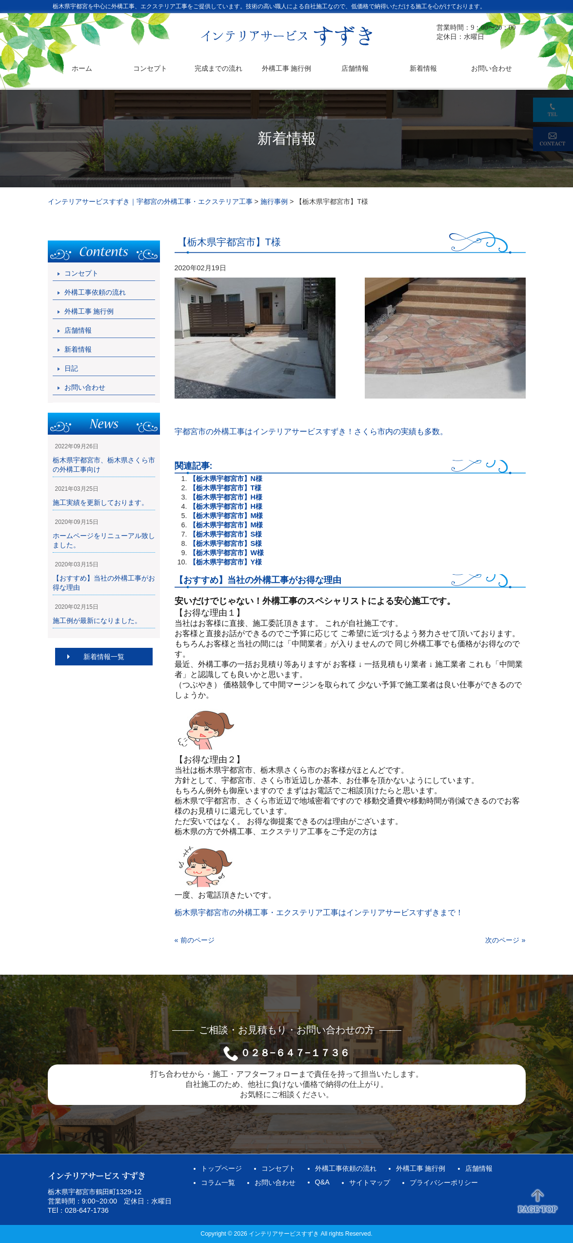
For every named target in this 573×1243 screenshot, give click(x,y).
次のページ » (505, 940)
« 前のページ (195, 940)
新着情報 (78, 349)
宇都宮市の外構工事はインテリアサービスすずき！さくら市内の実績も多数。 (311, 431)
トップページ (221, 1168)
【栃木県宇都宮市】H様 (225, 497)
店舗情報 (78, 330)
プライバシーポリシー (444, 1182)
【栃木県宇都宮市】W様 (226, 553)
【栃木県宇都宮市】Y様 (225, 562)
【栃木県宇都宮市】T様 (225, 488)
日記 (71, 368)
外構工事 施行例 (89, 311)
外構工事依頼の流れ (95, 292)
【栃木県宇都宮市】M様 (226, 516)
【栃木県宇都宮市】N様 (225, 478)
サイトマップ (369, 1182)
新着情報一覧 (103, 657)
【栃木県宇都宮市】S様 (225, 534)
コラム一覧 (218, 1182)
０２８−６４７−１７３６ (294, 1052)
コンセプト (81, 273)
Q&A (322, 1182)
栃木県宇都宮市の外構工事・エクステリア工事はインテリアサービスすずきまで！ (319, 912)
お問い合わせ (84, 387)
